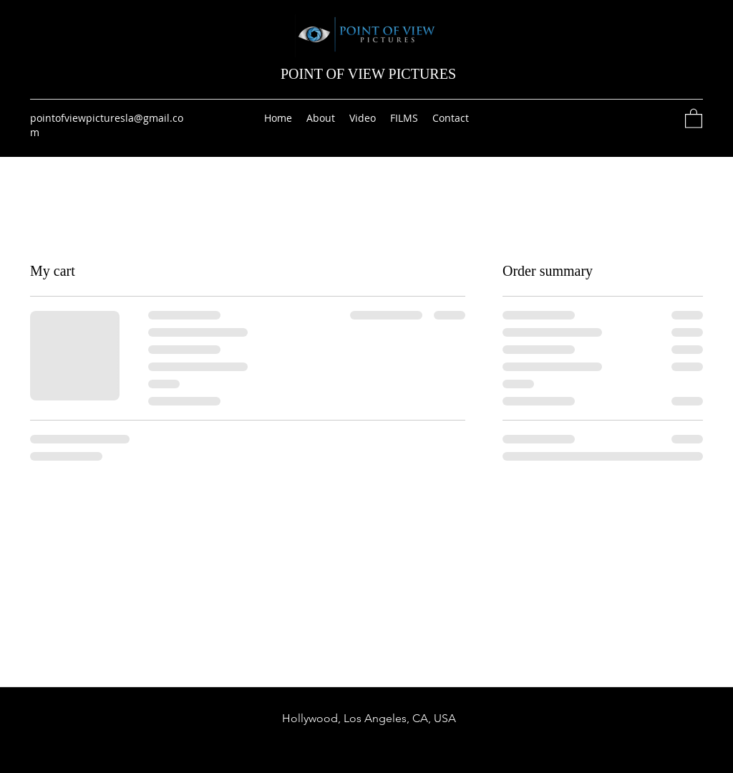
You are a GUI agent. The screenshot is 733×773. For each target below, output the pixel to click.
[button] (693, 117)
